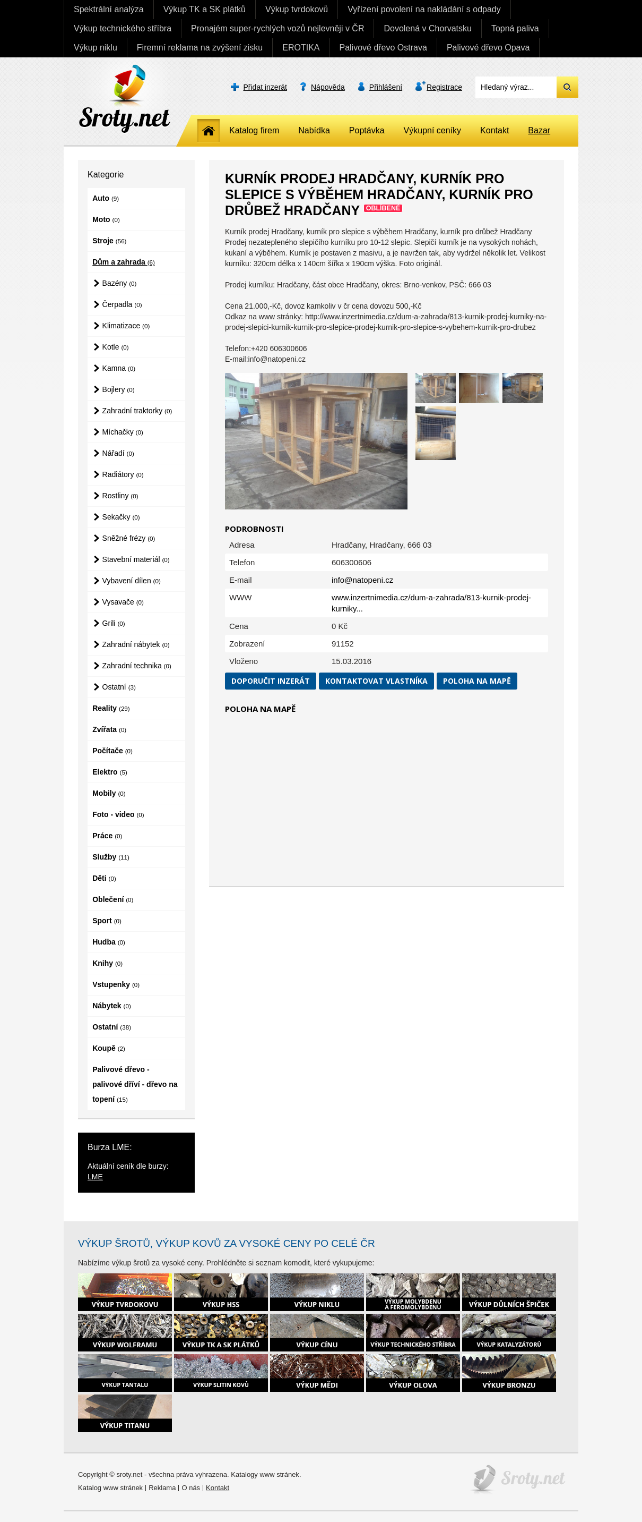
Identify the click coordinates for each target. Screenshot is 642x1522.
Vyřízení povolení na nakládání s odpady (424, 9)
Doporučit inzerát (270, 681)
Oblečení (112, 899)
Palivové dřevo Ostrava (383, 47)
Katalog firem (254, 130)
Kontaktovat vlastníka (376, 681)
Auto (105, 198)
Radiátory (123, 474)
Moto (106, 219)
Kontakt (494, 130)
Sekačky (121, 517)
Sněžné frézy (128, 538)
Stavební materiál (136, 559)
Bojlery (118, 389)
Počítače (112, 750)
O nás (190, 1488)
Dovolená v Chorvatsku (427, 28)
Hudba (108, 942)
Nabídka (314, 130)
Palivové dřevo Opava (488, 47)
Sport (107, 920)
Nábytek (111, 1005)
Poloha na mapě (477, 681)
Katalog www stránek (110, 1488)
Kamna (119, 368)
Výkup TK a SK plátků (204, 9)
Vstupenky (116, 984)
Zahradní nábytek (136, 644)
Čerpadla (122, 304)
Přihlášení (385, 87)
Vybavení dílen (131, 580)
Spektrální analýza (109, 9)
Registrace (444, 87)
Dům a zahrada (123, 262)
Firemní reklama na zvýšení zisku (200, 47)
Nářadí (118, 453)
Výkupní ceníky (433, 130)
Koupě (108, 1048)
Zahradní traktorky (137, 410)
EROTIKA (300, 47)
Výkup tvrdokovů (296, 9)
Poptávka (367, 130)
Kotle (115, 347)
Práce (107, 835)
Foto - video (118, 814)
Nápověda (328, 87)
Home (208, 130)
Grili (113, 623)
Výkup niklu (95, 47)
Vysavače (123, 602)
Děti (104, 878)
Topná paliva (515, 28)
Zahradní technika (136, 665)
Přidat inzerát (265, 87)
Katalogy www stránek (265, 1474)
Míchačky (122, 432)
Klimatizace (126, 325)
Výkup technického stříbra (122, 28)
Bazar (539, 130)
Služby (110, 857)
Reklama (162, 1488)
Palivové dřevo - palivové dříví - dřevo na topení (134, 1084)
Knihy (107, 963)
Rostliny (120, 495)
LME (95, 1176)
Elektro (109, 772)
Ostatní (119, 687)
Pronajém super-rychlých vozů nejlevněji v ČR (277, 28)
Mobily (108, 793)
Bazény (119, 283)
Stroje (109, 240)
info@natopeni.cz (362, 579)
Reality (111, 708)
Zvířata (109, 729)
